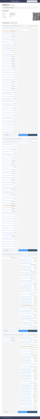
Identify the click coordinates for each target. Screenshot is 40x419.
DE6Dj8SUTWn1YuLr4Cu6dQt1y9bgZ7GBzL (25, 337)
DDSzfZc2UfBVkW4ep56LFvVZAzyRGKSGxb (8, 101)
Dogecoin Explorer (15, 1)
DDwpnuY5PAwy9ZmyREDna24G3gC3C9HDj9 (9, 198)
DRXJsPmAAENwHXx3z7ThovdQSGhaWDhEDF (9, 235)
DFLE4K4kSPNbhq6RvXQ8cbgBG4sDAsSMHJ (9, 96)
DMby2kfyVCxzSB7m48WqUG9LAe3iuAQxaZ (26, 325)
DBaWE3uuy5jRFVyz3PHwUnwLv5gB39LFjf (8, 192)
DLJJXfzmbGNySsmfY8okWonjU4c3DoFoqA (9, 52)
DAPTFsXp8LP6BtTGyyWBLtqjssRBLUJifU (8, 45)
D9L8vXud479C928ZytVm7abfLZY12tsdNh (8, 153)
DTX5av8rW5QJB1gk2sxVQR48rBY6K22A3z (25, 407)
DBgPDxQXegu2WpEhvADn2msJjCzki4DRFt (8, 35)
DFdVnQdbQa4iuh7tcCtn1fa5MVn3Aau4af (8, 67)
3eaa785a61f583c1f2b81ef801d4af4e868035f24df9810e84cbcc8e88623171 (12, 138)
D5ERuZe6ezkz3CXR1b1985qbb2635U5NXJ (8, 146)
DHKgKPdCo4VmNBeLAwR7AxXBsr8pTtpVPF (26, 270)
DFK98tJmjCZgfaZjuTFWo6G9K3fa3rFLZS (25, 385)
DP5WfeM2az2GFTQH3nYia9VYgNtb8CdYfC (8, 41)
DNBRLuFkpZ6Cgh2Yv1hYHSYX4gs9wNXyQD (26, 391)
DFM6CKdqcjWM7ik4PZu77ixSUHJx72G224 (26, 287)
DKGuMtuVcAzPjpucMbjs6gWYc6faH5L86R (8, 223)
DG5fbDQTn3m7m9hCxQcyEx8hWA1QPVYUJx (9, 157)
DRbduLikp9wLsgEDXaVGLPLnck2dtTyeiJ (8, 92)
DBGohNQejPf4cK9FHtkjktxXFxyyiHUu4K (8, 85)
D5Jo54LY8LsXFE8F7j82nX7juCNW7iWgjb (8, 141)
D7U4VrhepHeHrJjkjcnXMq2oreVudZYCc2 (25, 381)
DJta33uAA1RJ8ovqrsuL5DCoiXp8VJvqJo (25, 365)
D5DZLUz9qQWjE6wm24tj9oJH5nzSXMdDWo (26, 263)
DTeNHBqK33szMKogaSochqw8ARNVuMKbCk (9, 65)
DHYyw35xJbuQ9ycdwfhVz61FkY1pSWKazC (26, 323)
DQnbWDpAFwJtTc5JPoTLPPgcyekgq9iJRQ (26, 278)
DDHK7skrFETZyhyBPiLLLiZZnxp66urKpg (25, 351)
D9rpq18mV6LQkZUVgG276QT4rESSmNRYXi (26, 299)
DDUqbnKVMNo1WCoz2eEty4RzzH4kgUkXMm (26, 311)
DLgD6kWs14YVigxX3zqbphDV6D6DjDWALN (9, 162)
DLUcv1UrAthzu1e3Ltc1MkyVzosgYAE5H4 (8, 171)
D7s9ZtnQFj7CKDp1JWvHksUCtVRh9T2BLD (25, 357)
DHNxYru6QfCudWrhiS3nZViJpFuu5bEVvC (8, 98)
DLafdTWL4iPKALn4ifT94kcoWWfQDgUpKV (26, 302)
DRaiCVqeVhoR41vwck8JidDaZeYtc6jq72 (25, 260)
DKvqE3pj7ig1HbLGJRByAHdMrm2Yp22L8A (8, 58)
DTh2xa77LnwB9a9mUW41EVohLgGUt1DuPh (26, 363)
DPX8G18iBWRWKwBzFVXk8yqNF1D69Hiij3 (8, 56)
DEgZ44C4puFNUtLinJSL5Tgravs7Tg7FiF (8, 83)
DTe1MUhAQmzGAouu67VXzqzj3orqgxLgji (8, 118)
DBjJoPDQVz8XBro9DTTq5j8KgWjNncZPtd (8, 207)
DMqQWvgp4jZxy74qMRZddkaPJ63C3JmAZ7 (9, 74)
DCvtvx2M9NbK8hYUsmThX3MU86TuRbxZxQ (9, 90)
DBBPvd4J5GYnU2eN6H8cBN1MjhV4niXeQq (9, 239)
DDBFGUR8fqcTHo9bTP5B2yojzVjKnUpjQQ (8, 218)
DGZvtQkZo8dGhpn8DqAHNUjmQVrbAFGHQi (9, 337)
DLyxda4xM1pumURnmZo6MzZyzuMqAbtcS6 (9, 124)
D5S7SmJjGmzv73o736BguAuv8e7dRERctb (8, 184)
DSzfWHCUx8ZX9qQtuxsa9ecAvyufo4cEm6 (25, 262)
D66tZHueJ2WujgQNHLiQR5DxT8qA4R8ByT (8, 241)
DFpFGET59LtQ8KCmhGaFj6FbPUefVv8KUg (26, 322)
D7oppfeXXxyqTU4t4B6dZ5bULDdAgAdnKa (26, 307)
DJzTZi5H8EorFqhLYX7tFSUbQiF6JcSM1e (8, 232)
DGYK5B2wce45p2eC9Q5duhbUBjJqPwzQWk (26, 400)
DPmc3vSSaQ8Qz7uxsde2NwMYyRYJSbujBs (9, 60)
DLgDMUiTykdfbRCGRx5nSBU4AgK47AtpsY (8, 246)
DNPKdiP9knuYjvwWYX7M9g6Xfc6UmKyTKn (9, 225)
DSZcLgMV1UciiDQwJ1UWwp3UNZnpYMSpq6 (26, 280)
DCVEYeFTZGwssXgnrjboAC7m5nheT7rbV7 (8, 216)
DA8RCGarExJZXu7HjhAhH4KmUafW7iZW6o (26, 28)
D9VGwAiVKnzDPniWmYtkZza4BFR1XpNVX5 (26, 394)
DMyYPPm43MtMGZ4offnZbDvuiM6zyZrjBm (9, 105)
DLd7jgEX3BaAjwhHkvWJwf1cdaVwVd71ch (8, 227)
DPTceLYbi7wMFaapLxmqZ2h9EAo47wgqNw (26, 388)
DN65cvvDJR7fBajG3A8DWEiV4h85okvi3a (8, 54)
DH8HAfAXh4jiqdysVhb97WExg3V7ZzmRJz (8, 33)
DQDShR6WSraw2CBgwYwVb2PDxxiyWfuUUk (26, 375)
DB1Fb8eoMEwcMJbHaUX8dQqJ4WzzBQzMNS (9, 107)
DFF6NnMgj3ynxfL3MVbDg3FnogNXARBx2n (26, 341)
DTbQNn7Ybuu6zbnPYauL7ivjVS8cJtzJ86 (8, 131)
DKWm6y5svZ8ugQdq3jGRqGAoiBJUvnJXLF (9, 182)
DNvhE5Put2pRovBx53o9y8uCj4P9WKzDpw (8, 48)
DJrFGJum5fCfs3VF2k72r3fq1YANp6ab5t (25, 342)
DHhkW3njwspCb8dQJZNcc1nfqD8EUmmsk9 (9, 114)
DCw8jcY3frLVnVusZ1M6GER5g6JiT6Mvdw (8, 193)
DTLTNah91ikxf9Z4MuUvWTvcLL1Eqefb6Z (8, 39)
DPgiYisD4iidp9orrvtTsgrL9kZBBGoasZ (25, 315)
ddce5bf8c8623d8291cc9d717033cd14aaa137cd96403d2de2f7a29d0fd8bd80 (13, 334)
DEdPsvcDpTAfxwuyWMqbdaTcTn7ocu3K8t (8, 72)
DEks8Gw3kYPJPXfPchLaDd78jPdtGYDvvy (25, 267)
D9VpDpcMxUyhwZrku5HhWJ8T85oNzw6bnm (9, 122)
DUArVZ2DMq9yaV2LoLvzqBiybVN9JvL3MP (8, 177)
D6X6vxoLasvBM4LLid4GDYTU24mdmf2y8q (8, 112)
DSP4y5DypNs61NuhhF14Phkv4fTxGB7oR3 (8, 212)
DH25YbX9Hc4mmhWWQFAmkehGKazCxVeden (26, 327)
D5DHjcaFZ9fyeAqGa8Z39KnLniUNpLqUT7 (25, 369)
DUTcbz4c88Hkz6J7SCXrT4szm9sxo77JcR (8, 144)
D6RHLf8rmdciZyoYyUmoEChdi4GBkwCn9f (25, 290)
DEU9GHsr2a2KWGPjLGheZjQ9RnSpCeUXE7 (9, 151)
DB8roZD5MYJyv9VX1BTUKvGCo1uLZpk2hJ (26, 296)
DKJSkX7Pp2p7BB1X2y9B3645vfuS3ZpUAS (25, 360)
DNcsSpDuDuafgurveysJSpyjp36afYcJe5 (8, 190)
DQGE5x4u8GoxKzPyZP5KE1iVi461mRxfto (8, 237)
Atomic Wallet (5, 417)
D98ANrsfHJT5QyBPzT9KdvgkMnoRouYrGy (26, 353)
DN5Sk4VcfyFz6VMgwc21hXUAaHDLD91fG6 (9, 155)
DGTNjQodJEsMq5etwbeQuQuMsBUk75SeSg (26, 403)
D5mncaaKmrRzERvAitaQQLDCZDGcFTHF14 (26, 408)
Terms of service (9, 417)
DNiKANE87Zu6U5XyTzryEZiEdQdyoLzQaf (8, 79)
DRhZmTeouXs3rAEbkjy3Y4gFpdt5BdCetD (8, 200)
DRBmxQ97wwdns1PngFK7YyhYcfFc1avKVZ (9, 129)
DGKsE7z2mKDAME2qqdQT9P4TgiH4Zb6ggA (26, 274)
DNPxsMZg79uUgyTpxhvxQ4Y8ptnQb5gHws (8, 28)
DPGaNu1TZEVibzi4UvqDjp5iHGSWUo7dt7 (25, 378)
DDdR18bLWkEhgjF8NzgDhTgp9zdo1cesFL (8, 169)
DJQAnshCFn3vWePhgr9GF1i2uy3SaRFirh (25, 397)
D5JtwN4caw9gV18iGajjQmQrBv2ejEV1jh (25, 318)
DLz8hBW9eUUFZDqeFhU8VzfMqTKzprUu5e (26, 344)
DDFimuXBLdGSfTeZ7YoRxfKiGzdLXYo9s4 (25, 284)
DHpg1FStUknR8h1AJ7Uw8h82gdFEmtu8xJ (8, 175)
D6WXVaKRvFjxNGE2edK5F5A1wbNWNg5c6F (9, 164)
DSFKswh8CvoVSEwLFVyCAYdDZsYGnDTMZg (9, 188)
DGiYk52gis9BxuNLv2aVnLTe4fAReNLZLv (25, 372)
